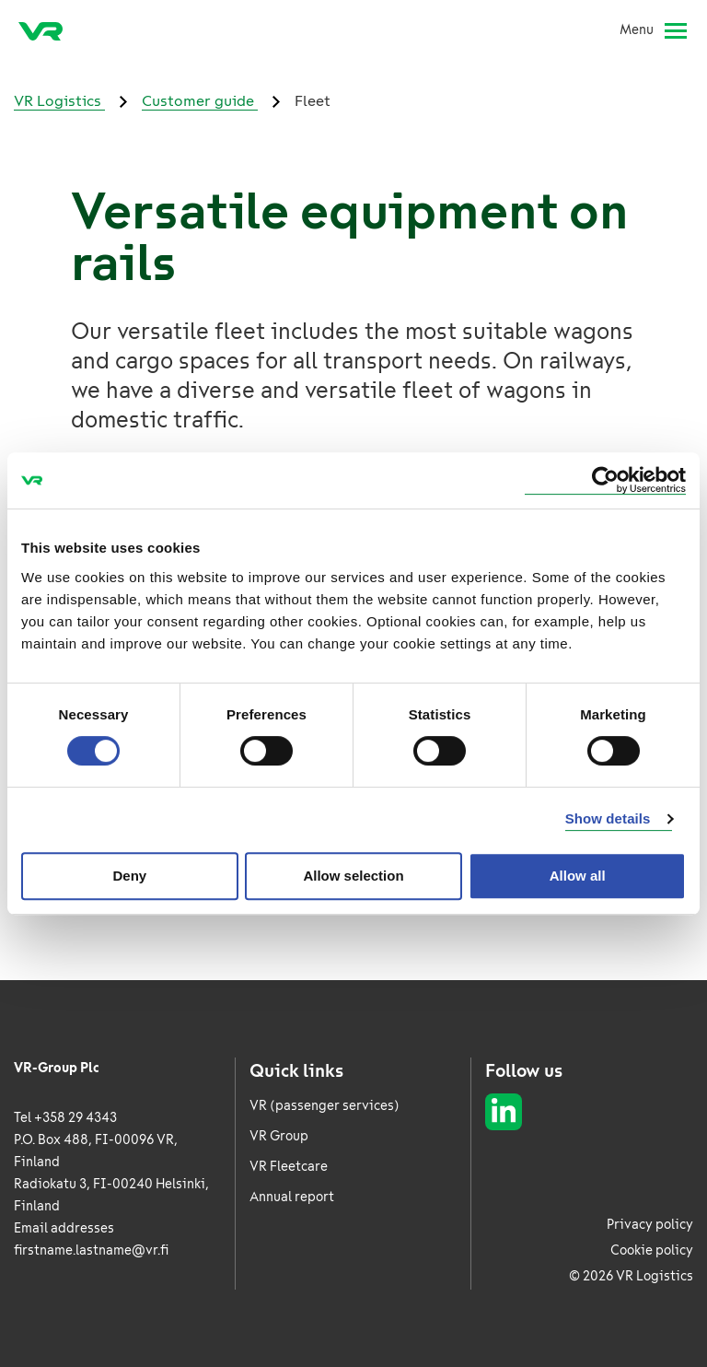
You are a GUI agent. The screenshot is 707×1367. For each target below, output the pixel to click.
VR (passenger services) (324, 1106)
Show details (608, 818)
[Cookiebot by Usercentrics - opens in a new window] (605, 480)
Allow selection (353, 875)
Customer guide (200, 101)
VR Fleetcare (288, 1166)
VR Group (278, 1136)
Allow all (578, 875)
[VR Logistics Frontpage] (40, 30)
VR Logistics (59, 101)
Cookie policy (651, 1250)
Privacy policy (650, 1225)
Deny (129, 875)
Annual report (291, 1197)
